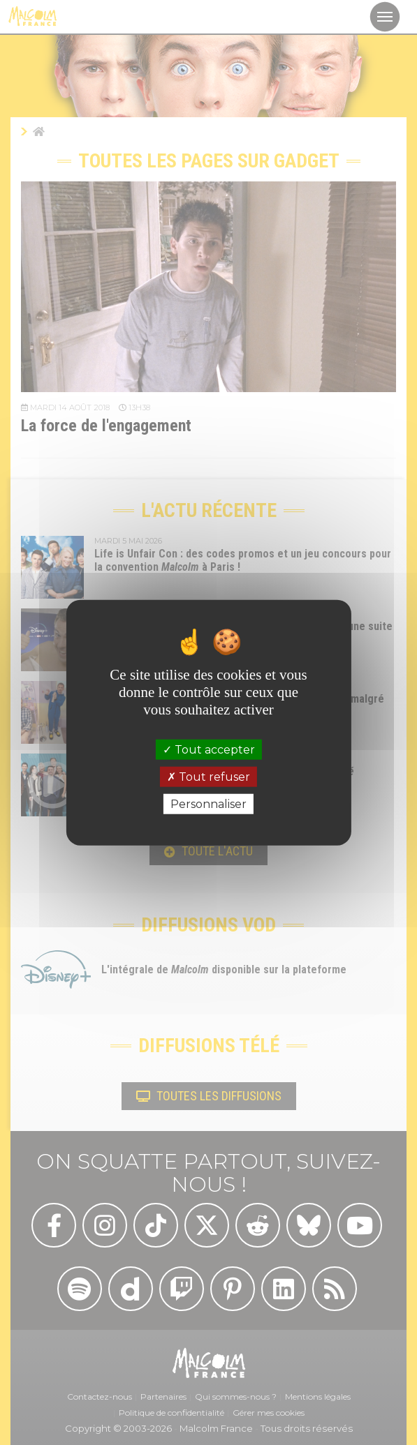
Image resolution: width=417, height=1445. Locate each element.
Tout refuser (208, 776)
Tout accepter (209, 749)
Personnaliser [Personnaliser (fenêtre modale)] (208, 804)
